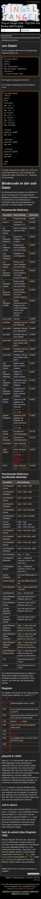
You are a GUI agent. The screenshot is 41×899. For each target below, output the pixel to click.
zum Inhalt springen (33, 2)
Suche (19, 30)
